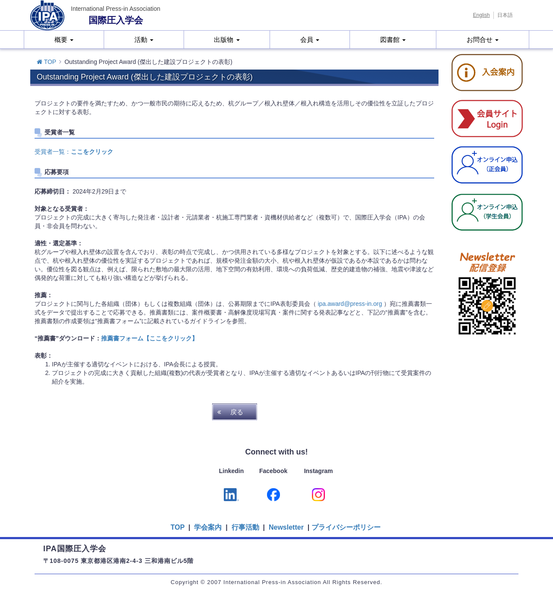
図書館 (393, 39)
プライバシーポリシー (346, 527)
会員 (309, 39)
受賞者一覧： (74, 151)
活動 (143, 39)
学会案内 (208, 527)
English (481, 15)
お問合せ (483, 39)
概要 (63, 39)
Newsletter (285, 527)
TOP (46, 61)
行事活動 (245, 527)
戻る (236, 412)
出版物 (226, 39)
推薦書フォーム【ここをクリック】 (149, 338)
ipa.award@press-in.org (350, 303)
